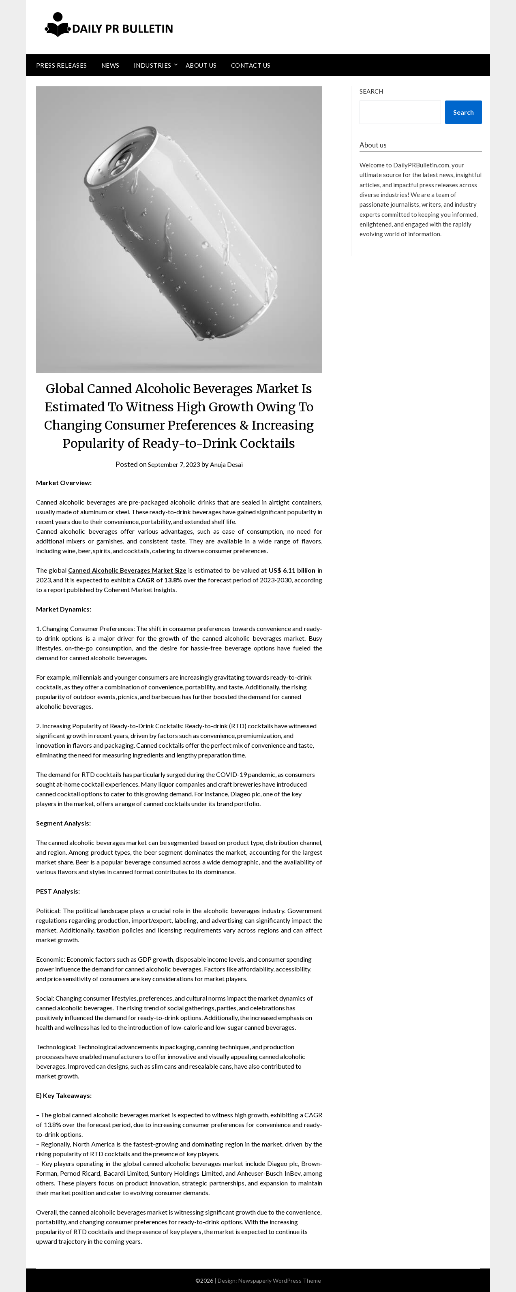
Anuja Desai (229, 464)
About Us (201, 65)
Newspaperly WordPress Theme (279, 1280)
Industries (152, 65)
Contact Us (251, 65)
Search (371, 91)
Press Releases (61, 65)
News (110, 65)
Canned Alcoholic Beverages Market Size (129, 570)
